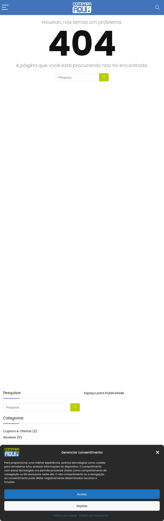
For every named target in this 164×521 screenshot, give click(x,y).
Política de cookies (65, 515)
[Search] (157, 7)
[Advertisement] (122, 425)
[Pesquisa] (104, 77)
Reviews (9, 437)
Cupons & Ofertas (17, 431)
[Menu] (5, 7)
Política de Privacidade (93, 515)
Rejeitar (82, 506)
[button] (157, 452)
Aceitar (82, 494)
